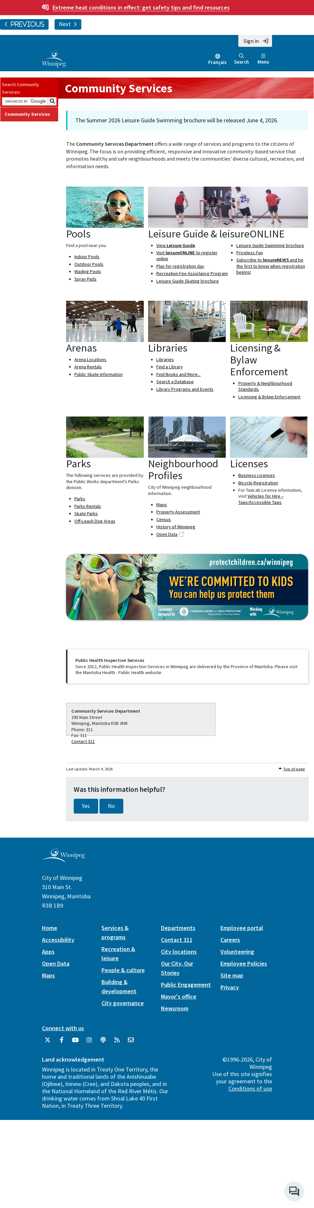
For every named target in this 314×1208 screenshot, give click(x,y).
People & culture (123, 970)
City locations (179, 951)
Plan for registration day (180, 266)
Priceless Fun (249, 253)
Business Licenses (256, 475)
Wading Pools (87, 271)
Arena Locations (90, 359)
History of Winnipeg (175, 527)
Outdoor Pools (88, 264)
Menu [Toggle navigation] (263, 59)
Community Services (27, 114)
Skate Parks (86, 513)
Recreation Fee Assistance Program (192, 273)
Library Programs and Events (185, 389)
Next (68, 24)
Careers (230, 940)
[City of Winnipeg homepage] (63, 860)
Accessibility (58, 940)
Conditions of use (250, 1088)
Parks (79, 499)
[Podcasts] (103, 1042)
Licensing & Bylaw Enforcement (269, 397)
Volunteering (237, 951)
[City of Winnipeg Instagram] (89, 1042)
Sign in (251, 41)
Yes (86, 806)
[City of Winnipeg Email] (131, 1042)
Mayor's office (178, 996)
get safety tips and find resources (141, 7)
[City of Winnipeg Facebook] (61, 1042)
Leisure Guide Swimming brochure (270, 245)
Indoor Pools (86, 257)
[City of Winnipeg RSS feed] (117, 1042)
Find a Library (169, 367)
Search (241, 59)
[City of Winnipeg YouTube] (75, 1042)
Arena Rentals (88, 367)
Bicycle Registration (258, 483)
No (111, 806)
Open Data (166, 534)
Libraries (165, 359)
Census (163, 519)
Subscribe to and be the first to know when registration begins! (270, 266)
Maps (161, 505)
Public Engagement (186, 984)
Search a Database (175, 382)
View (175, 245)
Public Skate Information (98, 374)
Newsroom (174, 1008)
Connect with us (63, 1028)
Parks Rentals (87, 506)
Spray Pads (85, 279)
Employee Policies (243, 963)
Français (217, 62)
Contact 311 (83, 741)
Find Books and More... (178, 374)
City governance (122, 1003)
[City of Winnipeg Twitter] (47, 1042)
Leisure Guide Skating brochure (187, 281)
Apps (48, 951)
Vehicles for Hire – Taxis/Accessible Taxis (261, 499)
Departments (178, 928)
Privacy (229, 987)
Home (49, 928)
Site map (231, 975)
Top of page (294, 768)
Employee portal (241, 928)
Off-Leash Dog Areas (94, 521)
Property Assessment (178, 512)
